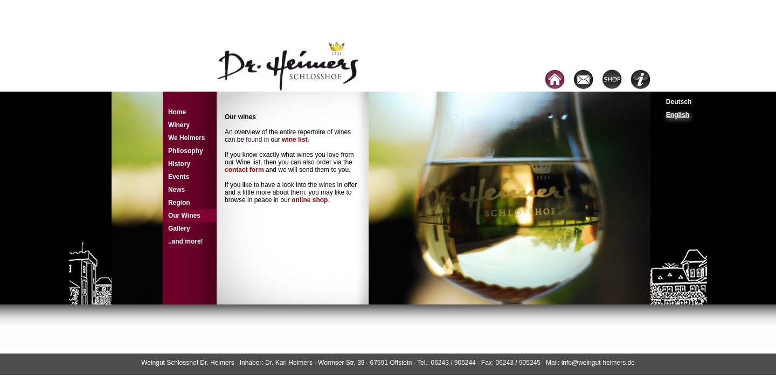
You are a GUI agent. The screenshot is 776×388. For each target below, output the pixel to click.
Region (179, 202)
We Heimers (186, 138)
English (677, 115)
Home (177, 112)
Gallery (179, 228)
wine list (294, 139)
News (176, 189)
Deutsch (678, 102)
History (179, 164)
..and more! (185, 241)
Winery (179, 125)
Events (178, 177)
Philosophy (185, 151)
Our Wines (184, 215)
